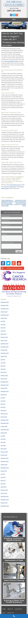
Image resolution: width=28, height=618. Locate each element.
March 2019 (3, 487)
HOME (4, 609)
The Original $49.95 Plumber (11, 61)
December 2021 (4, 382)
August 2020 (4, 432)
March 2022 (3, 372)
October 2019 (4, 464)
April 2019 (3, 483)
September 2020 (5, 429)
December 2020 (4, 420)
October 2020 (4, 426)
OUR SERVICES (18, 609)
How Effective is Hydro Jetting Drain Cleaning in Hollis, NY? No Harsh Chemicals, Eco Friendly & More (20, 203)
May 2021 (3, 404)
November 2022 (5, 347)
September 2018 (5, 506)
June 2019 (3, 477)
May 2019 (3, 480)
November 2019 (5, 461)
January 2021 (4, 417)
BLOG (3, 613)
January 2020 (4, 455)
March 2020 (3, 448)
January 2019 (4, 493)
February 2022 (4, 375)
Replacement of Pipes (14, 560)
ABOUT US (10, 609)
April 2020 (3, 445)
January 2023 (4, 340)
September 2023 (5, 315)
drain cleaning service (15, 185)
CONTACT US (10, 613)
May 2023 (3, 327)
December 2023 (4, 305)
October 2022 (4, 350)
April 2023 (3, 331)
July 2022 (3, 359)
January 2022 (4, 378)
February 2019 (4, 490)
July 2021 (3, 397)
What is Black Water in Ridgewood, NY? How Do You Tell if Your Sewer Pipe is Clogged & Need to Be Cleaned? (7, 203)
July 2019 (3, 474)
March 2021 (3, 410)
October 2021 (4, 388)
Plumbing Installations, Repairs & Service (14, 539)
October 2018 (4, 503)
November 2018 (5, 499)
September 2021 (5, 391)
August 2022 (4, 356)
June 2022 (3, 362)
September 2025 (5, 302)
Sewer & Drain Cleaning (14, 580)
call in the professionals (10, 186)
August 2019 (4, 471)
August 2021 (4, 394)
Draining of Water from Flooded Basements (14, 601)
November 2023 (5, 308)
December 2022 (4, 343)
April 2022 (3, 369)
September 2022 (5, 353)
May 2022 (3, 366)
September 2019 (5, 467)
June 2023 (3, 324)
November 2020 (5, 423)
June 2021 (3, 401)
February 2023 (4, 337)
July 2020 (3, 436)
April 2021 (3, 407)
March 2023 (3, 334)
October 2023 (4, 312)
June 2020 (3, 439)
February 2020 (4, 452)
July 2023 (3, 321)
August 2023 (4, 318)
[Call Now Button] (14, 616)
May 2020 (3, 442)
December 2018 (4, 496)
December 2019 (4, 458)
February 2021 (4, 413)
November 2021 (5, 385)
